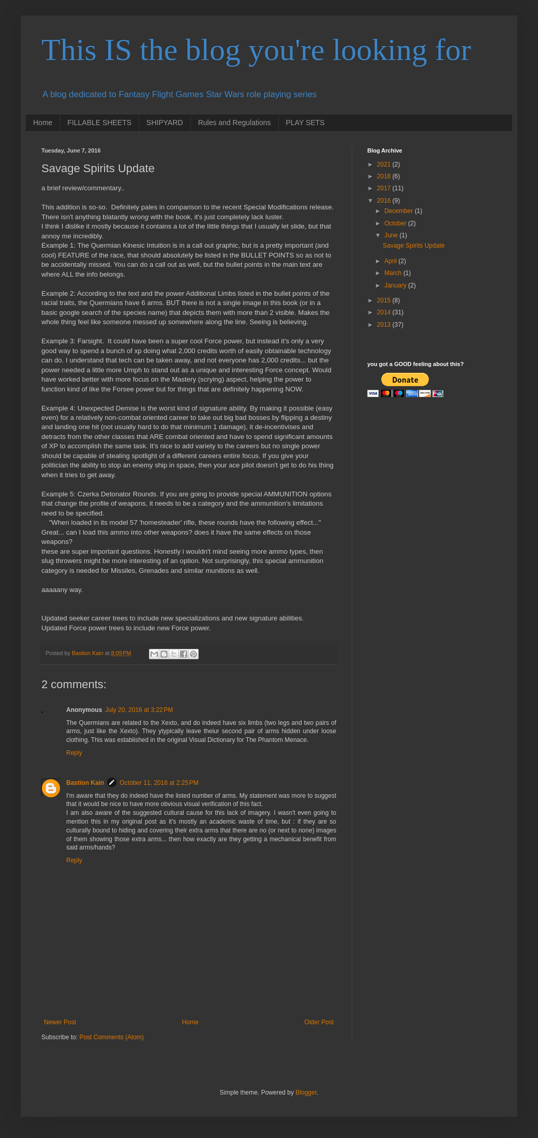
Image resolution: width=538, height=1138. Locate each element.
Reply (74, 752)
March (394, 273)
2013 (385, 324)
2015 (385, 300)
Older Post (319, 1022)
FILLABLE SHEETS (99, 122)
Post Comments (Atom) (111, 1037)
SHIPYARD (164, 122)
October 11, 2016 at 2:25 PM (158, 782)
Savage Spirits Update (413, 245)
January (396, 285)
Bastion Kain (85, 782)
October (396, 223)
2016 (385, 200)
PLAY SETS (305, 122)
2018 (385, 176)
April (391, 261)
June (391, 235)
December (399, 211)
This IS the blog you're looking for (256, 50)
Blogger (306, 1092)
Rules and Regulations (234, 122)
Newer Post (60, 1022)
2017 (385, 188)
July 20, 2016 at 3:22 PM (139, 710)
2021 (385, 164)
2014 (385, 312)
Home (42, 122)
